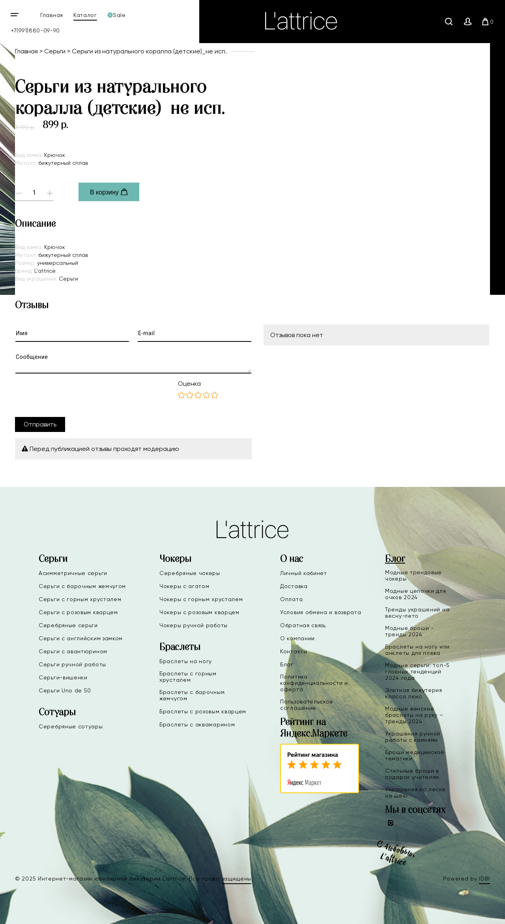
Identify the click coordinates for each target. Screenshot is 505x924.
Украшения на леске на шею (415, 792)
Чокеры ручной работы (193, 625)
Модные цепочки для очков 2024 (415, 594)
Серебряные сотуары (71, 726)
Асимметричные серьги (73, 573)
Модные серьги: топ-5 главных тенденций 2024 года (417, 671)
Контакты (293, 651)
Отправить (40, 424)
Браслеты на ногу (185, 661)
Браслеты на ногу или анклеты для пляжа (417, 649)
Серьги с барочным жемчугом (82, 586)
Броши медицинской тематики (414, 755)
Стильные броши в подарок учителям (412, 773)
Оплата (291, 599)
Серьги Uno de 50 (65, 690)
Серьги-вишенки (63, 677)
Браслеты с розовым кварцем (202, 711)
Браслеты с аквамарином (197, 724)
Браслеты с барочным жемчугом (191, 695)
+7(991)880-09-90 (35, 30)
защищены (237, 878)
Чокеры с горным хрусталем (201, 599)
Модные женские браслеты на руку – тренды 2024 (414, 714)
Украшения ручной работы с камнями (412, 736)
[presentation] (75, 395)
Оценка (189, 383)
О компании (297, 638)
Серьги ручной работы (72, 664)
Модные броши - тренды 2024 (409, 631)
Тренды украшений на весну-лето (417, 612)
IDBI (484, 878)
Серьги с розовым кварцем (78, 612)
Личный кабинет (303, 573)
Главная (51, 15)
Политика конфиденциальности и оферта (314, 682)
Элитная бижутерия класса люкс (413, 693)
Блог (287, 664)
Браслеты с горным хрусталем (188, 676)
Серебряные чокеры (189, 573)
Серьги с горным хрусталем (80, 599)
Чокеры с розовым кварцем (199, 612)
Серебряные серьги (68, 625)
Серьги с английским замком (81, 638)
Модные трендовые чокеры (413, 575)
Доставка (294, 586)
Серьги (54, 51)
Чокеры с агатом (184, 586)
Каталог (85, 15)
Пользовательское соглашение (306, 704)
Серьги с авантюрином (73, 651)
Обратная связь (303, 625)
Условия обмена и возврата (320, 612)
